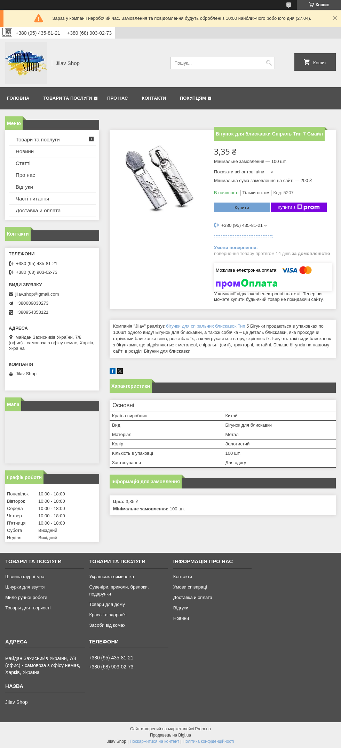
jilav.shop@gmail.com (37, 294)
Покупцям (193, 98)
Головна (18, 98)
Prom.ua (203, 728)
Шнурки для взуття (25, 587)
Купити (242, 207)
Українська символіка (111, 576)
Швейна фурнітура (24, 576)
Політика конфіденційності (208, 741)
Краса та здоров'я (107, 614)
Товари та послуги (67, 98)
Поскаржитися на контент (154, 741)
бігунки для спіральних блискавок (201, 326)
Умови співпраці (190, 587)
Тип (241, 326)
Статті (23, 163)
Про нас (117, 98)
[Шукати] (269, 63)
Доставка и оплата (38, 210)
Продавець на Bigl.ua (170, 735)
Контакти (154, 98)
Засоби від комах (107, 625)
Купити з (299, 207)
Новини (25, 151)
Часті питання (32, 199)
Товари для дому (107, 604)
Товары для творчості (27, 607)
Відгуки (24, 187)
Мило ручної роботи (26, 597)
